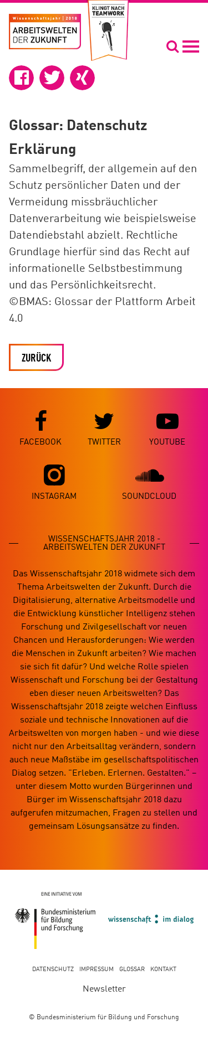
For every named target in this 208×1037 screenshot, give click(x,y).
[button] (21, 77)
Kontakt (163, 970)
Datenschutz (53, 970)
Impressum (96, 970)
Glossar (132, 970)
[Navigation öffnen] (182, 46)
